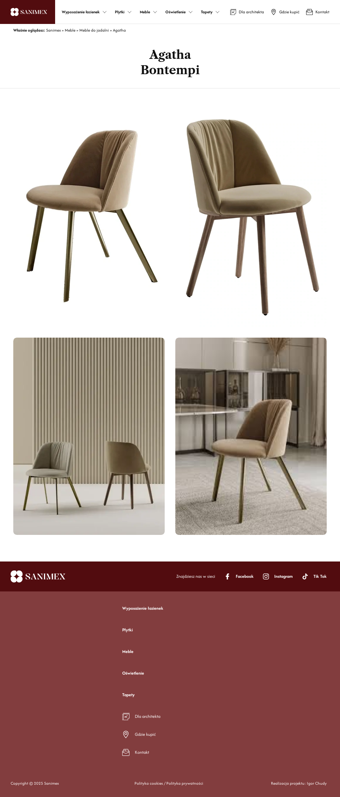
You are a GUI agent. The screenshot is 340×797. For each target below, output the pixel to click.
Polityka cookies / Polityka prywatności (168, 783)
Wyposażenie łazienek (142, 608)
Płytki (127, 630)
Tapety (128, 695)
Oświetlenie (133, 673)
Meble (127, 651)
